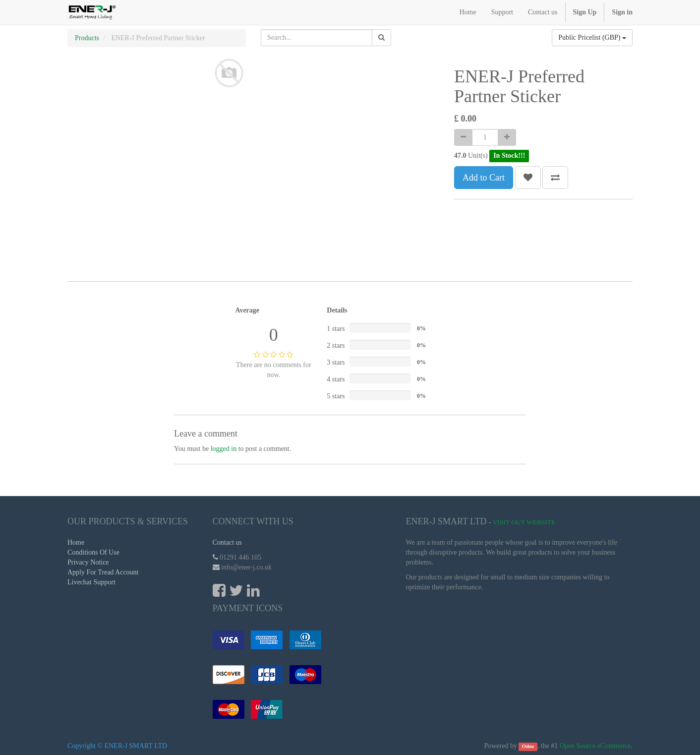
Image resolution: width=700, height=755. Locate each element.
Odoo (528, 746)
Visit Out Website (524, 522)
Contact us (227, 542)
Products (87, 38)
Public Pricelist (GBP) (592, 37)
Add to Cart (484, 178)
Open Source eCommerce (595, 746)
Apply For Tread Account (103, 572)
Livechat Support (91, 582)
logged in (224, 448)
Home (75, 542)
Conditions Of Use (93, 552)
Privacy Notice (88, 562)
